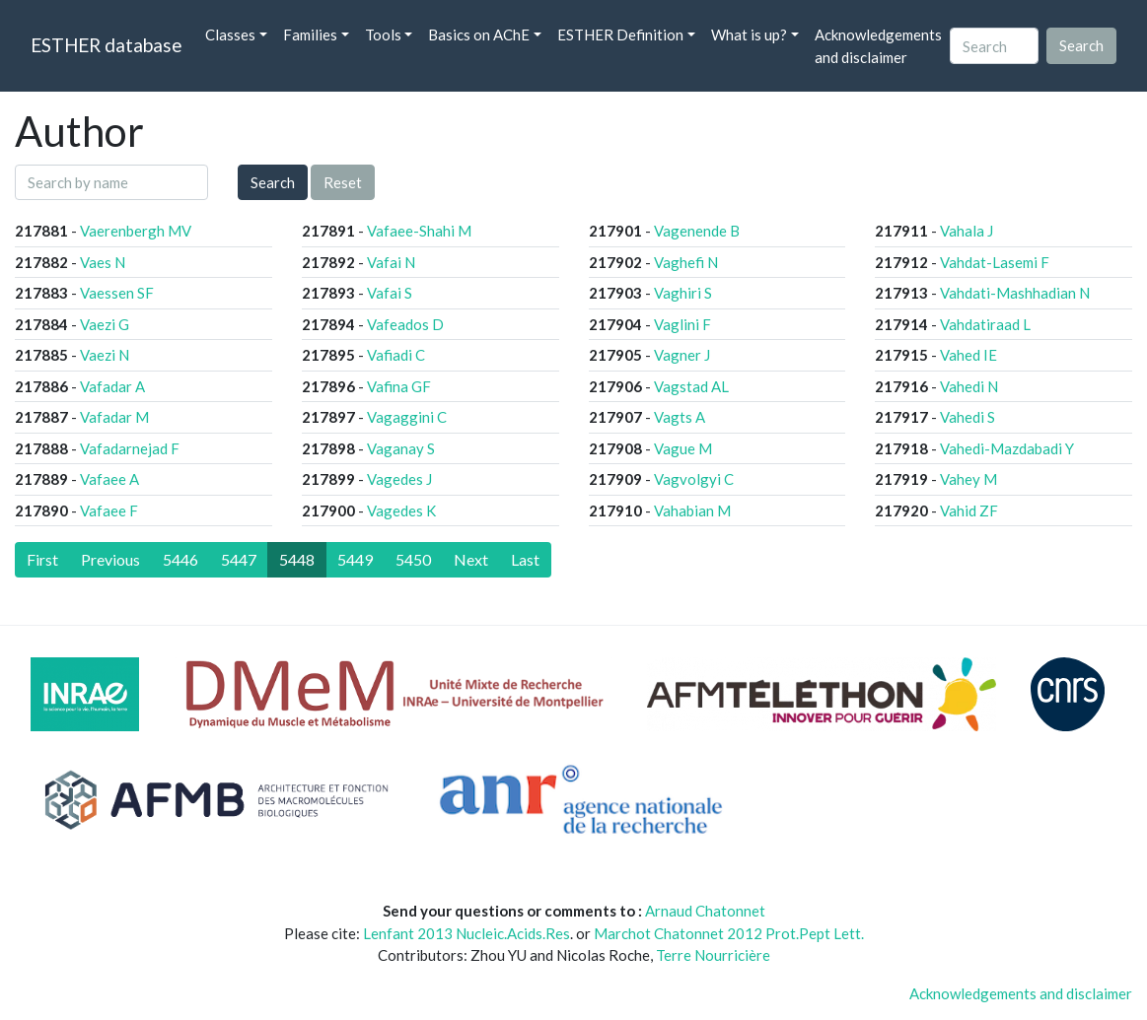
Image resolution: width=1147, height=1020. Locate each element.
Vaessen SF (117, 293)
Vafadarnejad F (129, 448)
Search (273, 182)
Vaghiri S (683, 293)
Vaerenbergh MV (135, 230)
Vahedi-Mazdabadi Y (1007, 448)
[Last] (525, 560)
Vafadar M (114, 417)
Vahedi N (969, 386)
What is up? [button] (749, 34)
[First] (42, 560)
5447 (238, 559)
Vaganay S (401, 448)
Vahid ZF (969, 510)
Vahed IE (968, 355)
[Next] (471, 560)
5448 (297, 559)
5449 (355, 559)
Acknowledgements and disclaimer (878, 46)
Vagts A (679, 417)
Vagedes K (401, 510)
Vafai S (389, 293)
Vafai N (391, 262)
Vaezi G (104, 324)
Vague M (683, 448)
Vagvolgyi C (694, 479)
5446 (180, 559)
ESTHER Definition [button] (620, 34)
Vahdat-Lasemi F (994, 262)
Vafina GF (399, 386)
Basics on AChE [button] (479, 34)
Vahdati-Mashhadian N (1015, 293)
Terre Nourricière (713, 955)
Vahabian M (692, 510)
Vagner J (682, 355)
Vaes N (102, 262)
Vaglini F (682, 324)
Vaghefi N (686, 262)
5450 (413, 559)
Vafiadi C (396, 355)
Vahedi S (967, 417)
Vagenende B (697, 230)
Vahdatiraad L (985, 324)
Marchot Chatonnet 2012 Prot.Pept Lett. (729, 933)
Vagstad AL (691, 386)
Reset (342, 182)
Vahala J (966, 230)
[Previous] (110, 560)
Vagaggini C (407, 417)
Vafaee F (109, 510)
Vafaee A (109, 479)
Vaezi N (104, 355)
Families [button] (310, 34)
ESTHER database (106, 45)
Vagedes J (399, 479)
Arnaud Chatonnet (705, 910)
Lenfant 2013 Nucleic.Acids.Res (466, 933)
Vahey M (968, 479)
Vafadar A (112, 386)
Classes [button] (230, 34)
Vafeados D (405, 324)
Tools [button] (383, 34)
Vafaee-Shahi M (419, 230)
